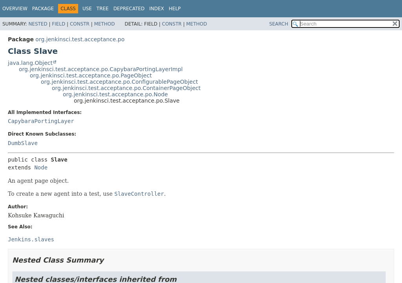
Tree (103, 8)
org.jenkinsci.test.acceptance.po (79, 39)
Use (87, 8)
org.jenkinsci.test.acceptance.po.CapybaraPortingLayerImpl (101, 69)
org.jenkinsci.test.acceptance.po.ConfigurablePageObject (119, 82)
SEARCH (279, 24)
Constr (80, 24)
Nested (37, 24)
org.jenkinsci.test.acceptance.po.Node (115, 94)
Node (41, 167)
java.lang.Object (30, 63)
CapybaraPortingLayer (41, 121)
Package (43, 8)
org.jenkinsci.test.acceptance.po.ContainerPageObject (126, 88)
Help (175, 8)
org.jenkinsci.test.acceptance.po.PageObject (91, 75)
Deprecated (129, 8)
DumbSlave (23, 143)
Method (104, 24)
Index (156, 8)
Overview (14, 8)
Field (58, 24)
